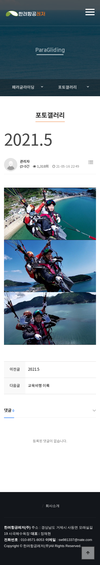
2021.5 (33, 369)
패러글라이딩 (23, 87)
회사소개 (52, 506)
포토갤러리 (67, 87)
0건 (24, 167)
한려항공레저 (25, 13)
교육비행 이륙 (39, 386)
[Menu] (90, 12)
